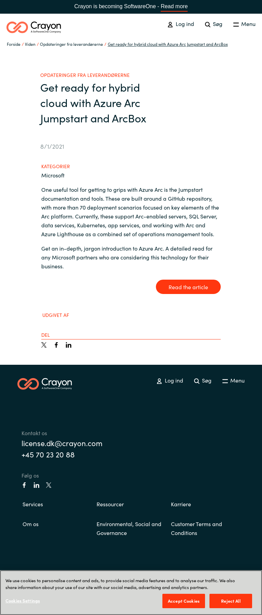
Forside (13, 44)
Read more (174, 6)
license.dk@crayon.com (61, 443)
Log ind (181, 23)
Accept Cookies (184, 601)
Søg (213, 23)
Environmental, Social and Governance (129, 528)
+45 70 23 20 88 (48, 454)
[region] (131, 592)
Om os (31, 523)
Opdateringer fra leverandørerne (71, 44)
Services (33, 504)
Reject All (230, 601)
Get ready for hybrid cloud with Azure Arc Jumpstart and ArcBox (168, 44)
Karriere (181, 504)
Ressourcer (110, 504)
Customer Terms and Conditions (196, 528)
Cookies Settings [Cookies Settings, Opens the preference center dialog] (22, 600)
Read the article (188, 287)
